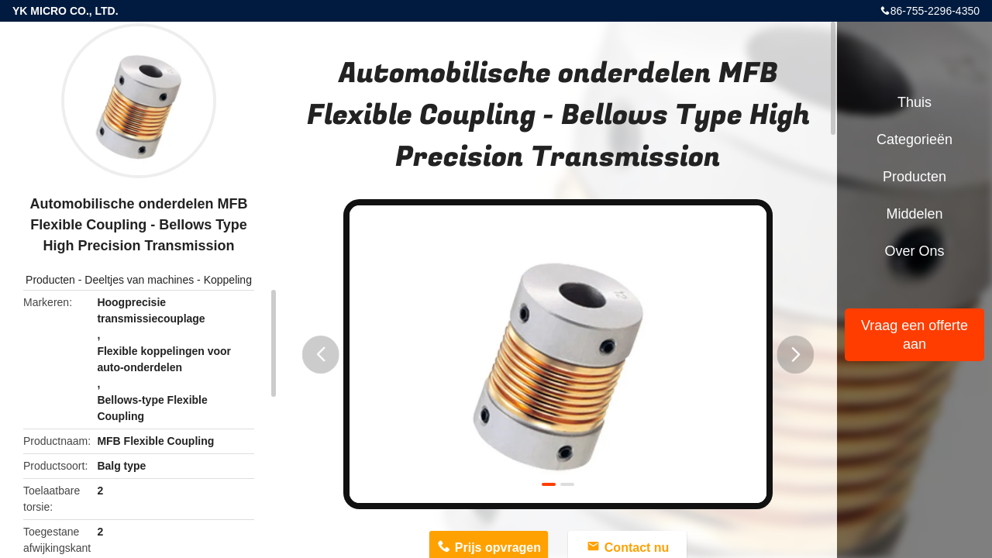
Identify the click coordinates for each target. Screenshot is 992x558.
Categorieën (914, 139)
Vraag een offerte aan (914, 335)
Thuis (914, 102)
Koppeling (228, 280)
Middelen (914, 214)
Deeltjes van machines (139, 280)
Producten (50, 280)
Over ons (914, 251)
